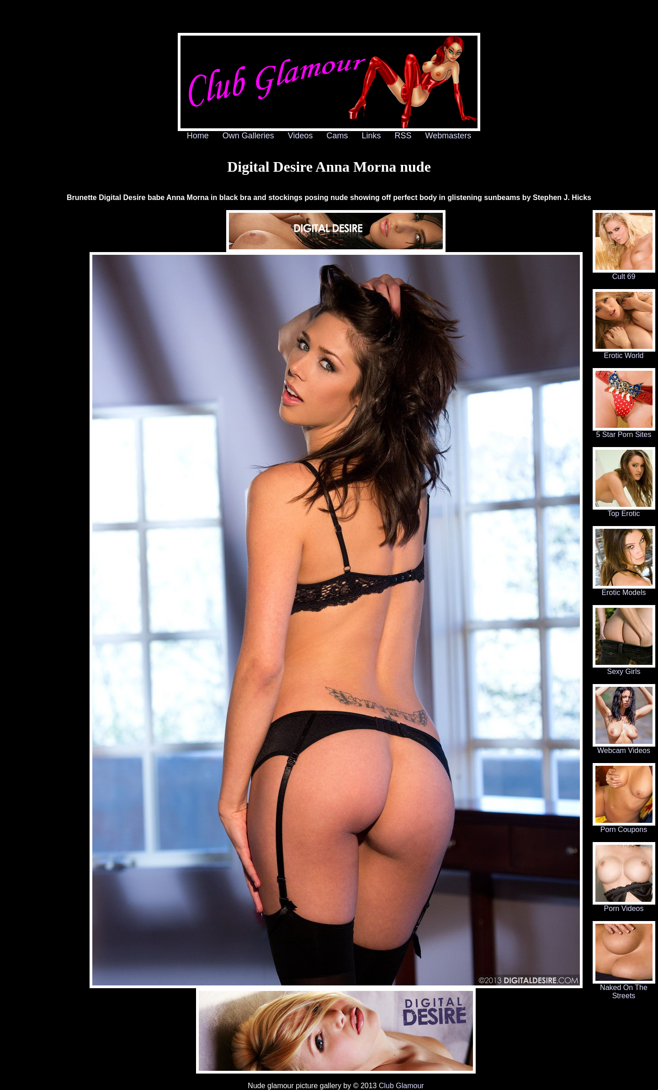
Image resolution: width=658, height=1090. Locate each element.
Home (198, 135)
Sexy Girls (624, 668)
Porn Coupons (624, 826)
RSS (403, 135)
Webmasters (448, 135)
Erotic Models (624, 589)
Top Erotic (624, 510)
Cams (337, 135)
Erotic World (624, 352)
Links (371, 135)
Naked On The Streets (624, 988)
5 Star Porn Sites (624, 431)
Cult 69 (624, 273)
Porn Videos (624, 905)
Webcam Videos (624, 747)
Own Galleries (248, 135)
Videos (300, 135)
